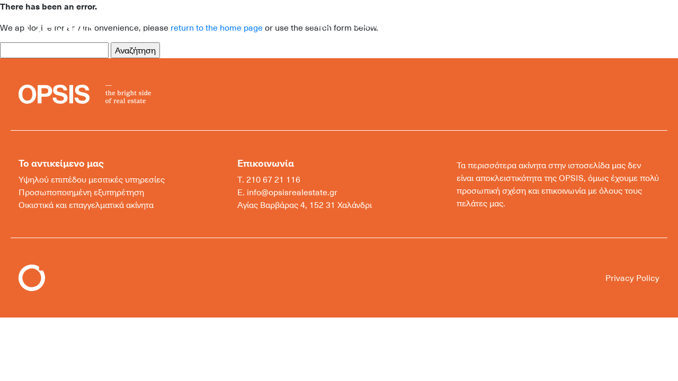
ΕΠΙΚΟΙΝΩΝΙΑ (546, 25)
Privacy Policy (632, 278)
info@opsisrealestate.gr (292, 192)
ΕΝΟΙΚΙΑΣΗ (374, 25)
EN (620, 25)
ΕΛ (599, 25)
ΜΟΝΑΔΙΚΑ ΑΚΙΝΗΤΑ (457, 25)
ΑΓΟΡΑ (320, 25)
